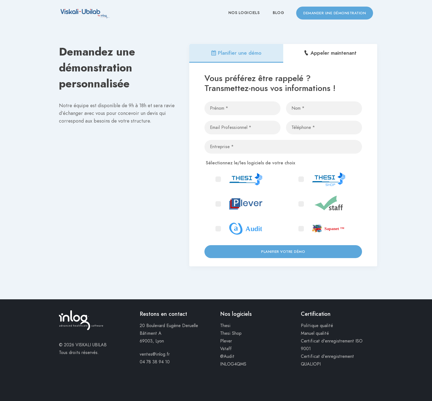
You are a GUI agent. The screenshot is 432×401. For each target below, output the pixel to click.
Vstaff (226, 349)
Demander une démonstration (334, 13)
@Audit (227, 356)
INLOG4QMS (233, 364)
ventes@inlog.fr (155, 354)
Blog (278, 12)
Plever (226, 341)
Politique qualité (317, 326)
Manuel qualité (315, 333)
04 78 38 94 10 (155, 362)
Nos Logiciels (244, 12)
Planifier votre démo (283, 251)
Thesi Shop (231, 333)
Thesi (225, 326)
